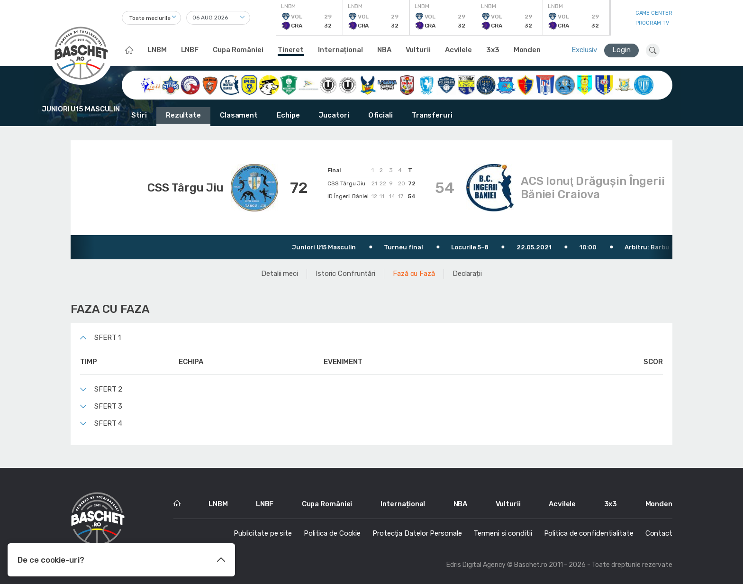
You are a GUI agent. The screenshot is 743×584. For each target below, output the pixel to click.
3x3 (492, 50)
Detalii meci (279, 273)
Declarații (467, 273)
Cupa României (238, 50)
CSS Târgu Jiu (185, 187)
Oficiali (380, 115)
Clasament (239, 115)
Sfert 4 (108, 423)
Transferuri (432, 115)
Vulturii (418, 50)
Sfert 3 (108, 406)
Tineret (291, 50)
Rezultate (183, 115)
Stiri (139, 115)
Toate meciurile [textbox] (150, 18)
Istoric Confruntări (345, 273)
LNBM (157, 50)
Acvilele (458, 50)
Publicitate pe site (263, 533)
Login (621, 50)
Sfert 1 (107, 337)
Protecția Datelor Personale (417, 533)
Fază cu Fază (414, 273)
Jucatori (333, 115)
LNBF (190, 50)
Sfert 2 (108, 389)
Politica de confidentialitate (589, 533)
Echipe (288, 115)
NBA (384, 50)
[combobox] (151, 18)
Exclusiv (584, 50)
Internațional (340, 50)
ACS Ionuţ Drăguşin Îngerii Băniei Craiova (593, 187)
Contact (658, 533)
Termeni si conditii (502, 533)
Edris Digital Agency (476, 565)
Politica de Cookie (332, 533)
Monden (527, 50)
